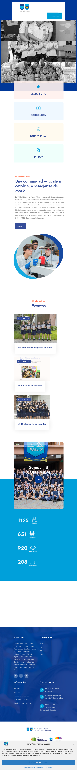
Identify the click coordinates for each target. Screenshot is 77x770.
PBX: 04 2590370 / (52, 689)
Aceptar (38, 762)
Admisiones (54, 16)
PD (41, 651)
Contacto (17, 692)
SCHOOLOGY (38, 116)
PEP (41, 644)
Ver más (22, 226)
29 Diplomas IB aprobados (32, 425)
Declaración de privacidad (44, 767)
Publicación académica (30, 387)
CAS (41, 655)
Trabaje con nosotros (21, 696)
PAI (41, 647)
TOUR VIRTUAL (38, 137)
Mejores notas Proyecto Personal (35, 349)
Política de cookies (30, 767)
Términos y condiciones (22, 703)
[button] (74, 744)
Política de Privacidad (21, 700)
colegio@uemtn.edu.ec (53, 695)
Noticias (17, 689)
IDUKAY (38, 158)
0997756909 (49, 691)
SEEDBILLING (38, 95)
